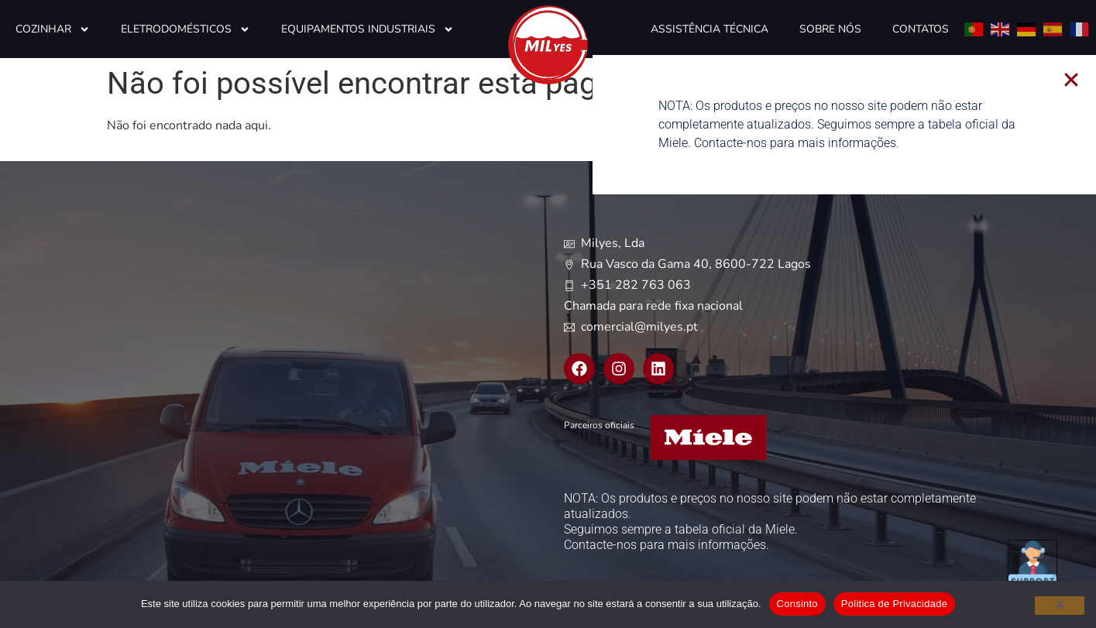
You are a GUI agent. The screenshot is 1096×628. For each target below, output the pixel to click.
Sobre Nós (830, 29)
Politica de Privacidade (894, 603)
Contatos (920, 29)
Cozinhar (52, 29)
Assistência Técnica (709, 29)
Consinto (797, 603)
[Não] (1059, 605)
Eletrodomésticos (185, 29)
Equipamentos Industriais (367, 29)
